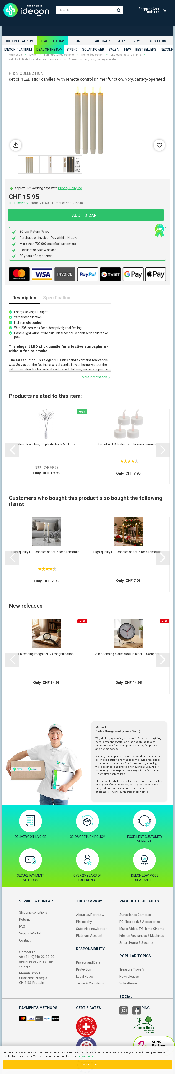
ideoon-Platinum (19, 41)
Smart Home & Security (136, 942)
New (136, 41)
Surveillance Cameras (135, 915)
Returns (25, 919)
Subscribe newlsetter (91, 929)
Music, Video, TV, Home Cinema (141, 929)
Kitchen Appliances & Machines (141, 936)
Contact (25, 940)
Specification (56, 297)
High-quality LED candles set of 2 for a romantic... (46, 552)
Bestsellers (156, 41)
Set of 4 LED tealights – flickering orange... (128, 444)
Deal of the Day (52, 41)
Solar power (100, 41)
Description (24, 297)
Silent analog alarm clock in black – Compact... (128, 654)
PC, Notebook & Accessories (139, 922)
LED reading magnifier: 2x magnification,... (46, 654)
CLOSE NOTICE (88, 1064)
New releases (129, 976)
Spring (77, 41)
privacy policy (87, 1056)
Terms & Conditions (90, 983)
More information (96, 377)
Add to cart (85, 215)
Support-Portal (30, 933)
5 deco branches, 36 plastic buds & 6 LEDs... (46, 444)
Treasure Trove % (131, 969)
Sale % (121, 41)
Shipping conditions (33, 912)
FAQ (22, 926)
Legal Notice (85, 976)
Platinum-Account (89, 936)
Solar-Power (128, 983)
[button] (12, 450)
